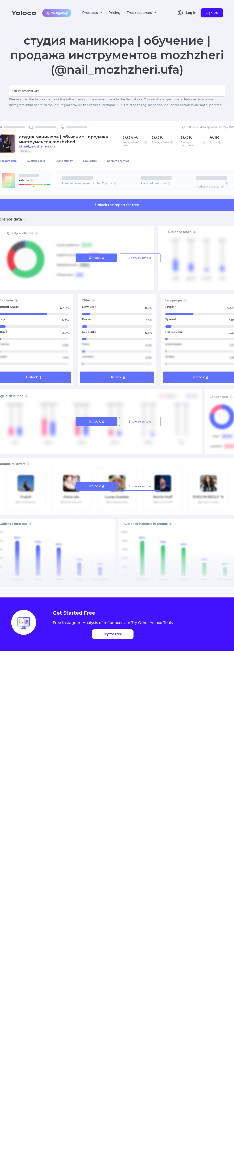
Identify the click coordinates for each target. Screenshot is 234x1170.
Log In (191, 13)
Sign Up (212, 13)
